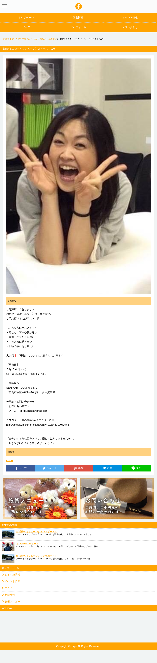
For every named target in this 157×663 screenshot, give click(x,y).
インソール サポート (27, 543)
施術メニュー (12, 601)
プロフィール (78, 27)
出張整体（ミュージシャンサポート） (36, 531)
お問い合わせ (130, 27)
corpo (9, 460)
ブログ (26, 27)
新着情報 (78, 17)
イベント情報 (130, 17)
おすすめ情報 (12, 574)
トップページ (26, 17)
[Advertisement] (78, 656)
